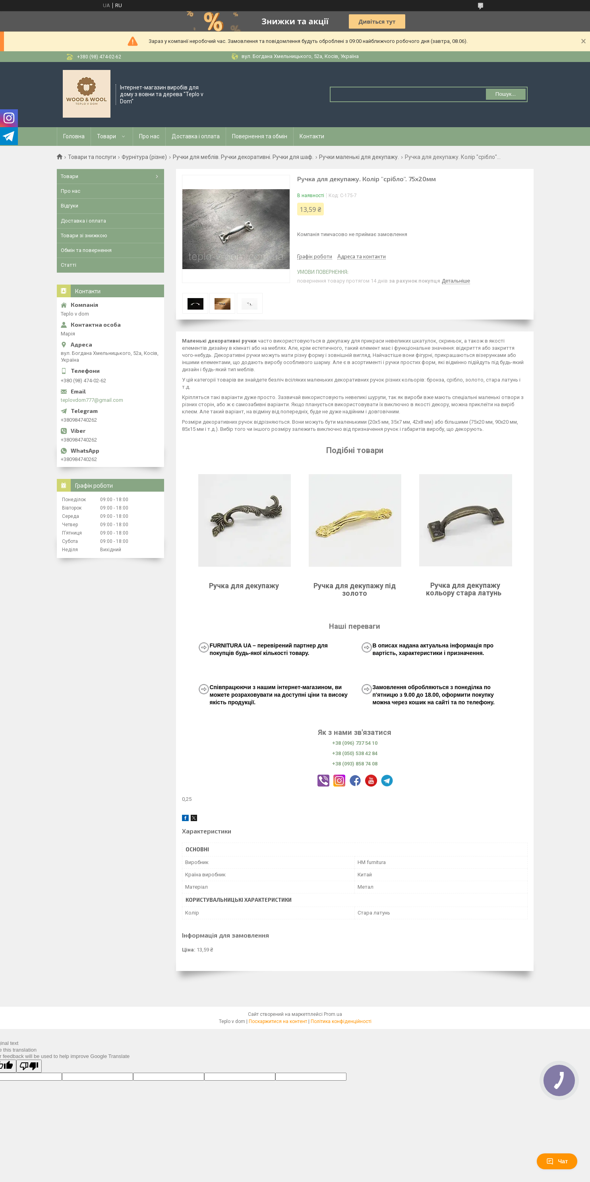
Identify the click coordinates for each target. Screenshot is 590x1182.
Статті (68, 265)
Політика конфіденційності (341, 1021)
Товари (106, 136)
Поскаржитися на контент (278, 1021)
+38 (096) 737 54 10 (354, 743)
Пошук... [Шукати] (505, 94)
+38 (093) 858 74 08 (354, 764)
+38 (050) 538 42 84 (354, 753)
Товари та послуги (92, 157)
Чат (557, 1161)
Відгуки (69, 206)
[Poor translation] (29, 1066)
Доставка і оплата (196, 136)
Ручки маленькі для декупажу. (359, 157)
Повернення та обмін (259, 136)
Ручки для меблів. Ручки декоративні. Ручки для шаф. (243, 157)
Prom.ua (333, 1014)
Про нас (149, 136)
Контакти (312, 136)
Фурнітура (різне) (144, 157)
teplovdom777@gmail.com (92, 400)
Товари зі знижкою (84, 235)
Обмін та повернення (86, 250)
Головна (74, 136)
